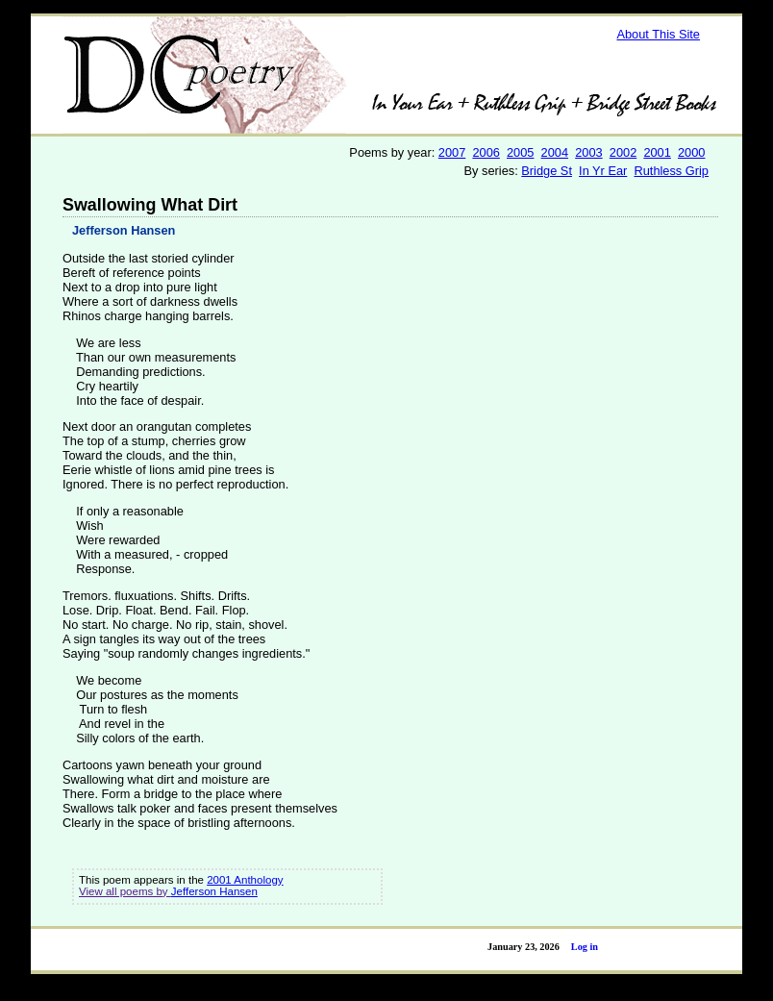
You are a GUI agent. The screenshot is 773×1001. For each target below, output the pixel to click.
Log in (584, 946)
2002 (623, 152)
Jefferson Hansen (123, 230)
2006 (485, 152)
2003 (588, 152)
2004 (554, 152)
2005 (520, 152)
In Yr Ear (603, 170)
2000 (691, 152)
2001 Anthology (245, 880)
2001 (656, 152)
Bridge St (546, 170)
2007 (451, 152)
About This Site (658, 34)
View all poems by (125, 891)
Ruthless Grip (671, 170)
